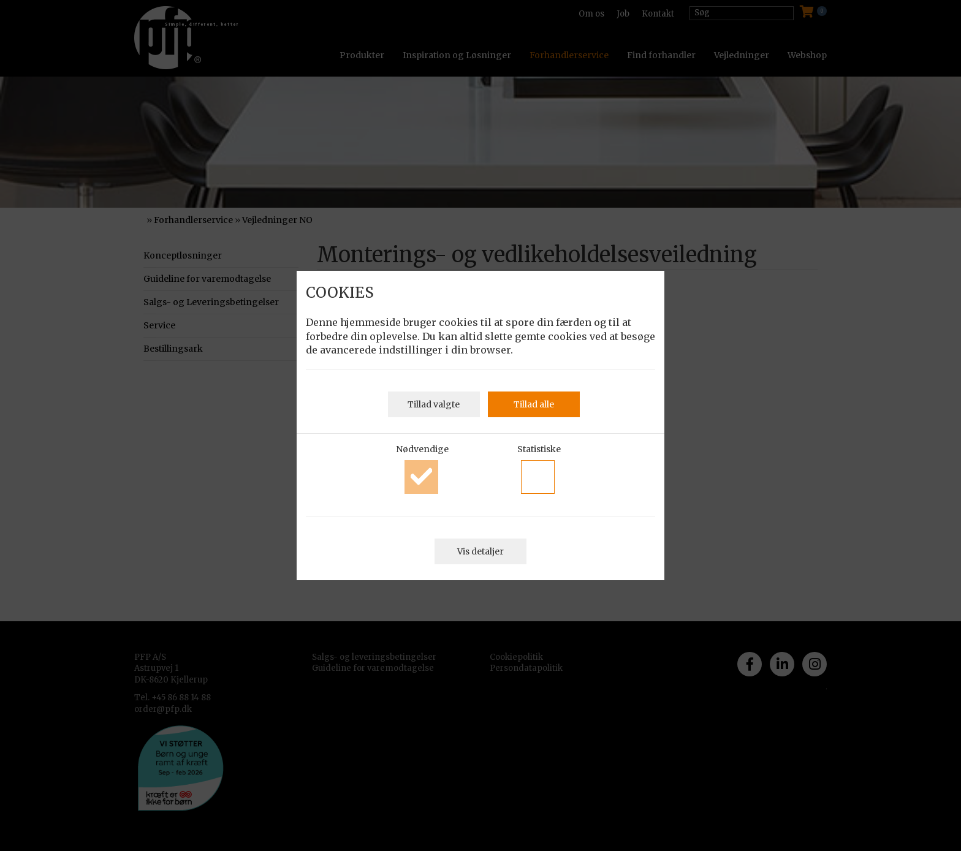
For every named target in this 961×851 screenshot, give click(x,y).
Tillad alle (534, 404)
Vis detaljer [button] (480, 551)
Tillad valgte (434, 404)
